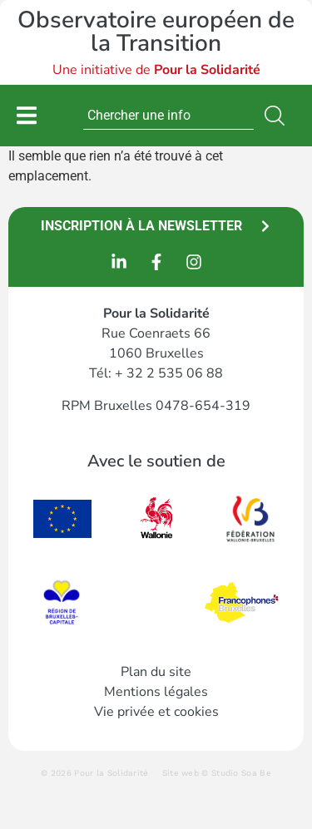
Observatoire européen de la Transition (156, 31)
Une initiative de (156, 70)
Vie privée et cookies (156, 712)
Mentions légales (156, 692)
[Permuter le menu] (27, 115)
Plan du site (156, 672)
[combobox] (168, 115)
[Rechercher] (277, 115)
